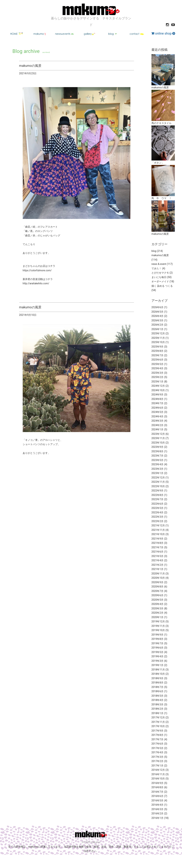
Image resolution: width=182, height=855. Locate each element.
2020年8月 (157, 586)
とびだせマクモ (160, 272)
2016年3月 (157, 809)
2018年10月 (158, 673)
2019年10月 (158, 630)
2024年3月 (157, 420)
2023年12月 (158, 433)
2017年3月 (157, 756)
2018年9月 (157, 678)
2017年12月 (158, 717)
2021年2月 (157, 564)
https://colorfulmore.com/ (37, 270)
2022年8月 (157, 495)
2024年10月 (158, 390)
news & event (158, 264)
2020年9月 (157, 582)
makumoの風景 (160, 255)
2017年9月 (157, 730)
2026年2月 (157, 324)
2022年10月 (158, 486)
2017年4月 (157, 752)
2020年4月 (157, 604)
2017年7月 (157, 739)
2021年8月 (157, 543)
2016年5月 (157, 800)
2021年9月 (157, 538)
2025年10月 (158, 342)
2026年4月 (157, 316)
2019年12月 (158, 621)
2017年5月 (157, 748)
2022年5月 (157, 508)
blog (153, 251)
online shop (163, 33)
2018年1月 (157, 713)
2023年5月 (157, 460)
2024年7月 (157, 403)
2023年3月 (157, 468)
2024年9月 (157, 394)
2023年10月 (158, 442)
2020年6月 (157, 595)
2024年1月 (157, 429)
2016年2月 (157, 813)
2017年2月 (157, 761)
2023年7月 (157, 455)
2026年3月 (157, 320)
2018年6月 (157, 691)
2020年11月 (158, 573)
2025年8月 (157, 350)
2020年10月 (158, 577)
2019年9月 (157, 634)
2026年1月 (157, 329)
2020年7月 (157, 591)
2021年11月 (158, 529)
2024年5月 (157, 412)
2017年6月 (157, 743)
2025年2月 (157, 377)
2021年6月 (157, 551)
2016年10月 (158, 778)
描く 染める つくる (162, 285)
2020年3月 (157, 608)
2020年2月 (157, 612)
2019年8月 (157, 639)
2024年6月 (157, 407)
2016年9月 (157, 783)
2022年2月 (157, 521)
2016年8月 (157, 787)
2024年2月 (157, 425)
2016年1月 (157, 818)
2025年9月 (157, 346)
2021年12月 (158, 525)
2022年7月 (157, 499)
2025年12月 (158, 333)
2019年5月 (157, 652)
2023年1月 (157, 473)
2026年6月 (157, 307)
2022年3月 (157, 516)
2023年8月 (157, 451)
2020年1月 (157, 617)
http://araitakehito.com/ (36, 283)
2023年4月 (157, 464)
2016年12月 (158, 769)
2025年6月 (157, 359)
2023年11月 (158, 438)
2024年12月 (158, 385)
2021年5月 (157, 556)
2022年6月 (157, 503)
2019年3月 (157, 660)
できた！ (156, 268)
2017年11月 (158, 722)
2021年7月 (157, 547)
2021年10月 (158, 534)
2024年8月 (157, 399)
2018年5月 (157, 695)
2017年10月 (158, 726)
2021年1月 (157, 569)
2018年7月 (157, 687)
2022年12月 (158, 477)
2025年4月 (157, 368)
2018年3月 (157, 704)
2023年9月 (157, 446)
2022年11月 (158, 481)
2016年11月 (158, 774)
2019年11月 (158, 626)
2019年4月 (157, 656)
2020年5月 (157, 599)
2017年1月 (157, 765)
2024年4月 (157, 416)
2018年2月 (157, 708)
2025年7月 (157, 355)
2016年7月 (157, 791)
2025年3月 (157, 372)
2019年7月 (157, 643)
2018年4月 (157, 700)
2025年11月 (158, 337)
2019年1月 (157, 665)
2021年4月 (157, 560)
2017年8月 (157, 735)
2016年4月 (157, 804)
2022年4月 (157, 512)
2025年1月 (157, 381)
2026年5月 (157, 311)
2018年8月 (157, 682)
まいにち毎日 (158, 277)
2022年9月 (157, 490)
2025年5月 (157, 364)
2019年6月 (157, 647)
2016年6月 (157, 796)
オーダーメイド (160, 281)
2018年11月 (158, 669)
